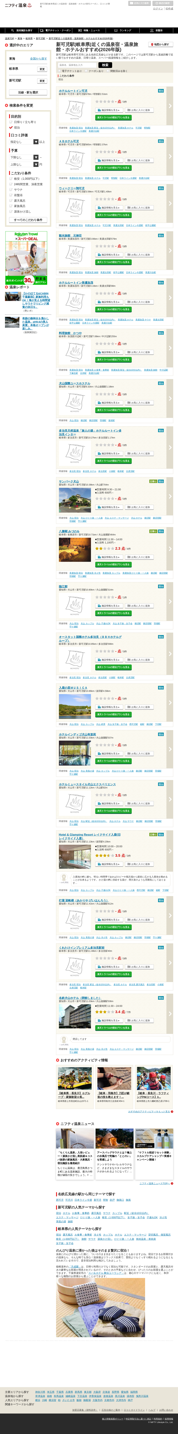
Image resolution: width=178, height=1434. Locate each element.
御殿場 (87, 1400)
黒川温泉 (120, 1396)
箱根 (49, 1396)
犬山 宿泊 (73, 420)
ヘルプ (151, 1410)
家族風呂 (19, 206)
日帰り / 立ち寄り (25, 122)
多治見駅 (102, 471)
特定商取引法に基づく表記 (138, 1419)
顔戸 (112, 1199)
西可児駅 (133, 724)
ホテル (66, 1213)
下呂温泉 (82, 1396)
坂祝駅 (111, 420)
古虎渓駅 (130, 471)
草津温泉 (40, 1396)
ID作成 (169, 8)
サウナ (107, 1213)
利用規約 (158, 1419)
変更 (42, 69)
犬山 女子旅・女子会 (122, 623)
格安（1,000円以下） (114, 1217)
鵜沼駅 (84, 420)
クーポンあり (96, 71)
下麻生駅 (73, 373)
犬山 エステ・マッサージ (117, 518)
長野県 (115, 1391)
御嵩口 (120, 1199)
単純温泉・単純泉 (146, 1239)
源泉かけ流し (105, 1239)
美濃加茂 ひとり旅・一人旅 (135, 573)
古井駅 (83, 373)
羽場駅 (103, 420)
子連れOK (152, 1217)
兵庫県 (69, 1391)
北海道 (106, 1391)
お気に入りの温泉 (139, 3)
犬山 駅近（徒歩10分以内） (94, 821)
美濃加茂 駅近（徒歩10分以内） (100, 128)
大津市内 (121, 1400)
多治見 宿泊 (75, 471)
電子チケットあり (72, 71)
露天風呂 (96, 1213)
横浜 (37, 1400)
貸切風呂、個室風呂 (159, 1234)
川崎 (44, 1400)
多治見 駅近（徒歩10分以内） (97, 984)
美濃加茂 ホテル (125, 128)
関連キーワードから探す (19, 1404)
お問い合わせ (166, 1410)
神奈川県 (40, 1391)
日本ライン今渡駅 (78, 131)
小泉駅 (112, 471)
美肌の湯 (61, 1221)
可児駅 (138, 128)
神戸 (130, 1400)
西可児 (60, 1199)
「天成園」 (75, 1266)
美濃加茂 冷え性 (92, 573)
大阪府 (97, 1391)
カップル (117, 1213)
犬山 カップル (87, 623)
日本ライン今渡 (83, 1199)
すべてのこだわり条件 (28, 219)
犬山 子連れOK (103, 623)
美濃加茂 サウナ (143, 319)
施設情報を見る (110, 110)
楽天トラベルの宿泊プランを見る (113, 117)
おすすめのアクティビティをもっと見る (149, 1111)
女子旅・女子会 (136, 1217)
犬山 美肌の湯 (87, 771)
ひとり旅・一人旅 (90, 1217)
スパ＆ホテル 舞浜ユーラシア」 (106, 1273)
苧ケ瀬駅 (82, 521)
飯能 (79, 1400)
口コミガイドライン (134, 1410)
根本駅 (120, 471)
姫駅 (142, 724)
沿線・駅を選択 (28, 92)
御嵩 (128, 1199)
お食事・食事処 (81, 1213)
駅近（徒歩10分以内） (136, 1213)
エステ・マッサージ (67, 1217)
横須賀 (52, 1400)
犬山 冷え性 (101, 937)
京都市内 (109, 1400)
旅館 (70, 1221)
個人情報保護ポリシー (112, 1419)
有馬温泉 (59, 1396)
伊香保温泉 (95, 1396)
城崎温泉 (70, 1396)
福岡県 (134, 1391)
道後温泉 (108, 1396)
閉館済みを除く (119, 71)
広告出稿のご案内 (111, 1410)
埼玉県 (50, 1391)
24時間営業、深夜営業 (28, 184)
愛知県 (125, 1391)
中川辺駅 (163, 370)
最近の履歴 (163, 3)
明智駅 (147, 128)
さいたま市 (68, 1400)
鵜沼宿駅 (93, 420)
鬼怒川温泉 (142, 1396)
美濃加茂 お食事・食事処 (97, 370)
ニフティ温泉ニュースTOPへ (155, 1183)
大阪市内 (98, 1400)
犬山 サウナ (128, 821)
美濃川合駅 (94, 131)
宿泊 (58, 1213)
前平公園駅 (150, 225)
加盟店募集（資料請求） (85, 1410)
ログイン (158, 8)
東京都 (87, 1391)
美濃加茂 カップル (111, 573)
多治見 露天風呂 (137, 984)
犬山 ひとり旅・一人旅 (92, 518)
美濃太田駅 (118, 225)
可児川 (69, 1199)
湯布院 (130, 1396)
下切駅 (158, 724)
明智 (105, 1199)
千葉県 (60, 1391)
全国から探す (38, 58)
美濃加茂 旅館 (91, 272)
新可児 (97, 1199)
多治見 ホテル (89, 471)
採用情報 (169, 1419)
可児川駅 (107, 225)
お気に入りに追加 (140, 110)
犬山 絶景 (100, 724)
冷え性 (163, 1217)
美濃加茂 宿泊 (76, 128)
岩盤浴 (18, 195)
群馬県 (78, 1391)
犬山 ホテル (136, 518)
